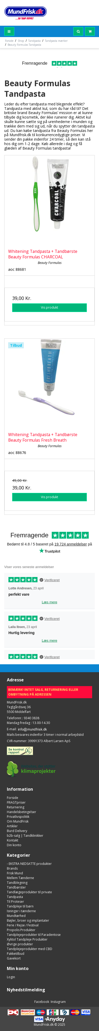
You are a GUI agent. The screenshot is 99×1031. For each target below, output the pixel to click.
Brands (12, 868)
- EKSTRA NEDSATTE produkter (29, 863)
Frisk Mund (15, 873)
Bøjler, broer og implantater (28, 920)
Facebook (41, 1001)
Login (11, 977)
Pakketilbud (15, 953)
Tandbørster (16, 887)
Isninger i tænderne (21, 911)
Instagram (58, 1001)
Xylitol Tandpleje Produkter (27, 939)
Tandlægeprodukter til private (29, 892)
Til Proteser (15, 901)
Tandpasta (15, 897)
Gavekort (14, 958)
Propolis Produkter (21, 930)
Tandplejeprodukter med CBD (29, 949)
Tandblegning (17, 882)
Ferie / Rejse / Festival (23, 925)
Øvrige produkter (20, 944)
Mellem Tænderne (20, 878)
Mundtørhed (16, 915)
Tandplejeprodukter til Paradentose (34, 934)
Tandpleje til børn (20, 906)
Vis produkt (49, 307)
